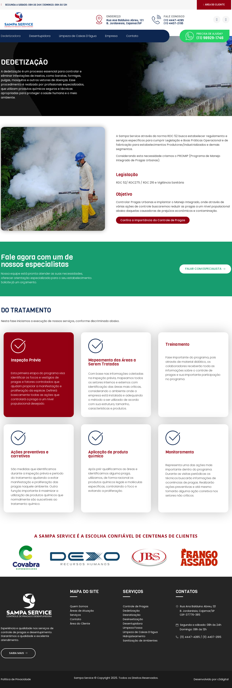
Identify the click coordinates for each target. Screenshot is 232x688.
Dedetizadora (10, 36)
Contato (132, 36)
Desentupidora (39, 36)
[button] (214, 5)
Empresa (111, 36)
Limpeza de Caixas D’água (77, 36)
